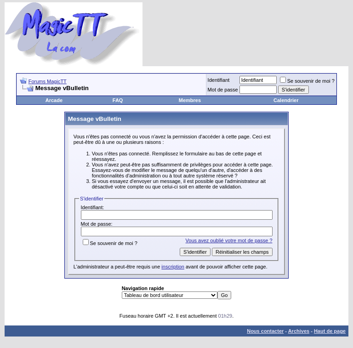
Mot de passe (223, 89)
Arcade (54, 100)
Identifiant (219, 80)
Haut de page (330, 331)
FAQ (118, 100)
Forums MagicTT (47, 81)
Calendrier (285, 100)
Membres (190, 100)
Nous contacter (265, 331)
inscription (172, 266)
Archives (298, 331)
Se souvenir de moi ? (307, 81)
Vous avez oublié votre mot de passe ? (229, 240)
